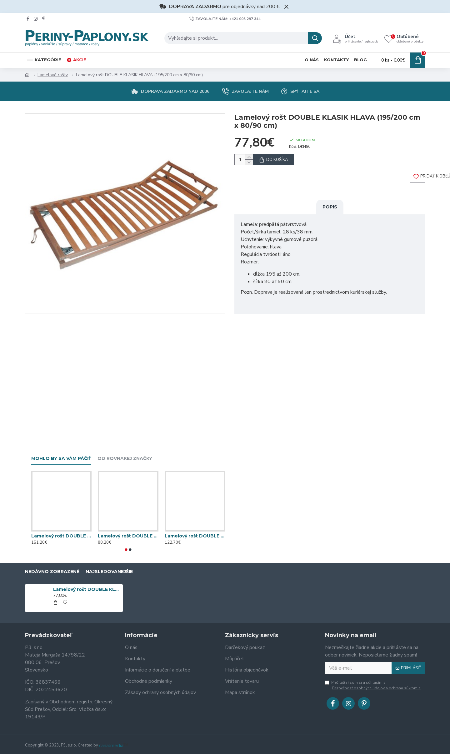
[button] (126, 549)
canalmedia (111, 745)
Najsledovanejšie (109, 571)
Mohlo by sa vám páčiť (61, 458)
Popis (329, 213)
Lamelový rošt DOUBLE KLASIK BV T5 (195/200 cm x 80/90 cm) (195, 536)
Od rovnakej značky (125, 458)
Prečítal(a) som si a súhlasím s (373, 685)
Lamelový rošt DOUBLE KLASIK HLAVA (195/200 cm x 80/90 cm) (87, 589)
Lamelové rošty (53, 75)
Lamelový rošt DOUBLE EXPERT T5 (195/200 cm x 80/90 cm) (128, 536)
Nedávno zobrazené (52, 571)
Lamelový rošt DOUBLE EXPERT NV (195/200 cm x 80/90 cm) (61, 536)
